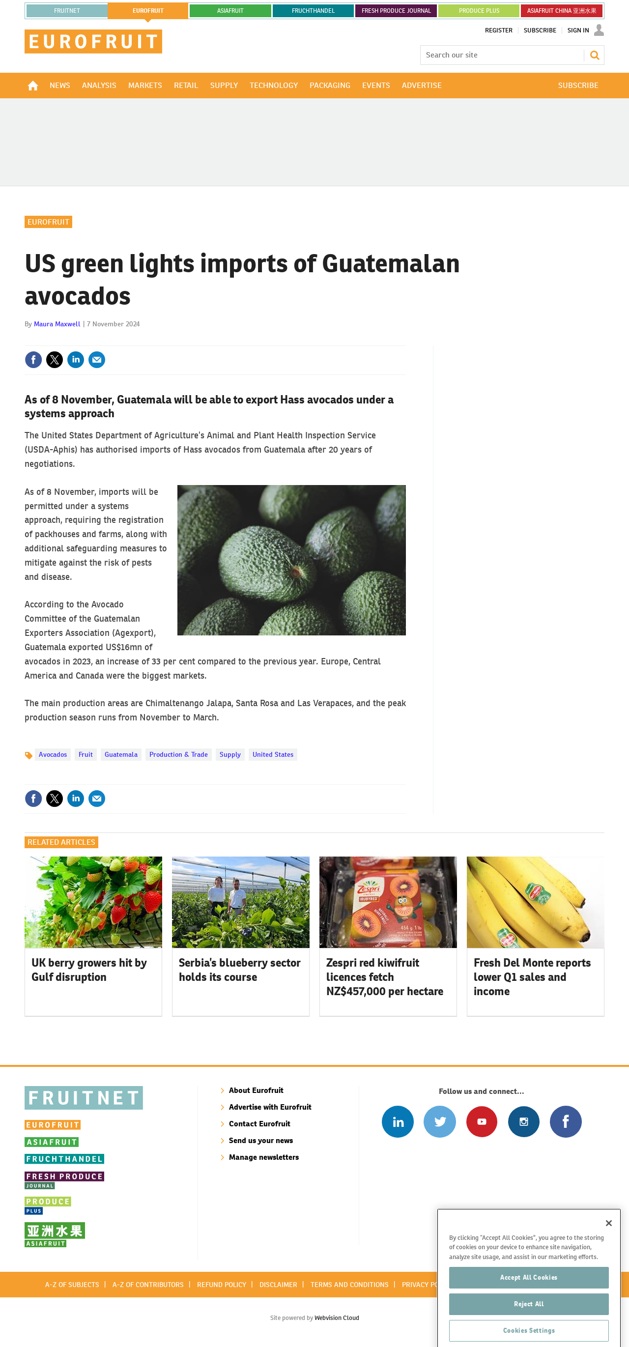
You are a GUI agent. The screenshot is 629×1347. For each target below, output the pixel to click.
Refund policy (221, 1284)
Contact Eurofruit (259, 1123)
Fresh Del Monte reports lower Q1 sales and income (532, 977)
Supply (230, 754)
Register (499, 30)
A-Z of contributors (148, 1284)
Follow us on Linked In (398, 1122)
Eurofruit (48, 222)
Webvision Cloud (336, 1318)
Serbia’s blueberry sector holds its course (240, 969)
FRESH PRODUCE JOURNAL (396, 11)
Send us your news (261, 1140)
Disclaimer (278, 1284)
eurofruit (148, 11)
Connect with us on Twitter (440, 1122)
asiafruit (230, 11)
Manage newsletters (264, 1157)
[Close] (609, 1251)
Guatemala (121, 754)
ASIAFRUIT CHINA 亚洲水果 (562, 11)
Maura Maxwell (57, 323)
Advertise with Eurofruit (270, 1107)
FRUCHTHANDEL (313, 11)
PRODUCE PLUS (479, 11)
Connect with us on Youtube (482, 1122)
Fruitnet (67, 11)
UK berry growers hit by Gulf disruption (89, 969)
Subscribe (540, 30)
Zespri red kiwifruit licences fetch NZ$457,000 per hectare (384, 977)
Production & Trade (178, 754)
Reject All (529, 1332)
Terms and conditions (350, 1284)
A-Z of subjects (72, 1284)
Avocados (53, 754)
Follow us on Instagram (524, 1122)
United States (273, 754)
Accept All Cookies (529, 1306)
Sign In (578, 30)
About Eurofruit (256, 1090)
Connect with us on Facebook (566, 1122)
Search (594, 55)
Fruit (86, 754)
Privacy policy (427, 1284)
